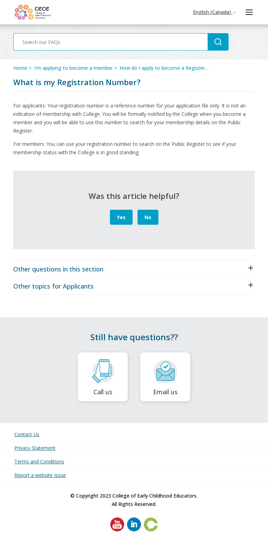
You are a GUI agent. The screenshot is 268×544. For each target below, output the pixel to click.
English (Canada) (215, 12)
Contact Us (26, 434)
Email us (165, 377)
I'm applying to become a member (73, 68)
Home (20, 68)
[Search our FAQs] (110, 42)
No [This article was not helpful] (147, 217)
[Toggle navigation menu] (249, 12)
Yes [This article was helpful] (121, 217)
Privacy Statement (34, 448)
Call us (102, 377)
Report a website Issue (40, 475)
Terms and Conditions (39, 461)
